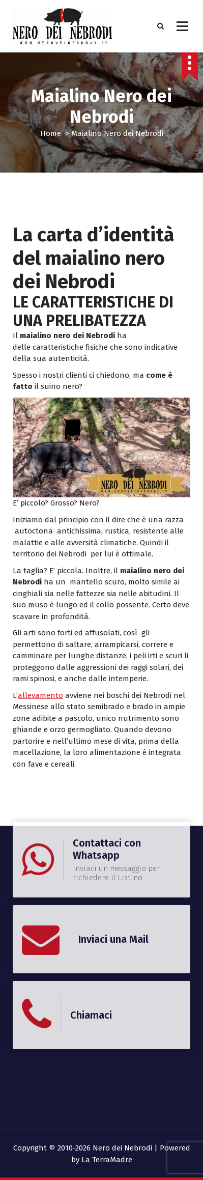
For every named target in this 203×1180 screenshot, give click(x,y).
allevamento (40, 695)
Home (50, 133)
